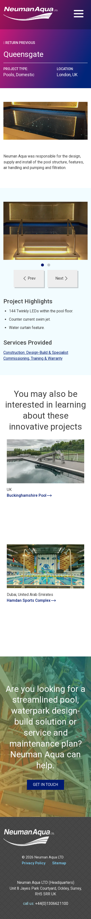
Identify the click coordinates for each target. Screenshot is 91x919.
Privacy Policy (33, 863)
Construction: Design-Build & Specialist (35, 352)
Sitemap (59, 863)
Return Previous (19, 43)
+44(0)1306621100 (51, 903)
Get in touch (45, 784)
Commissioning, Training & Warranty (32, 358)
